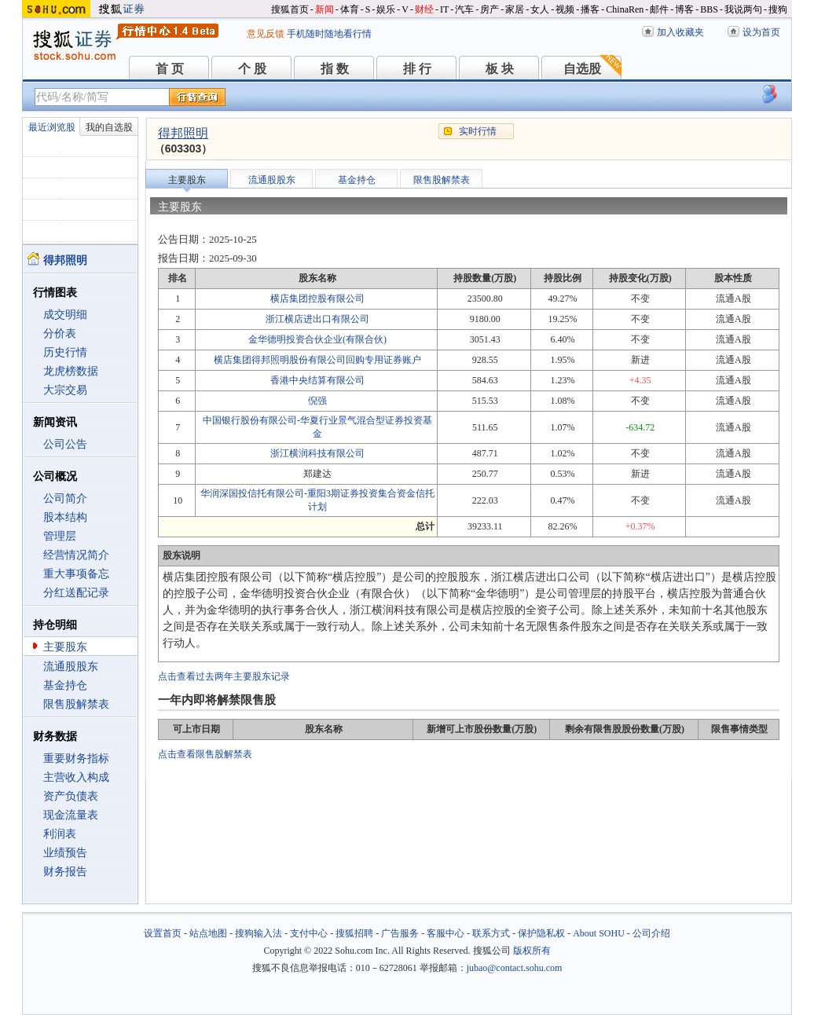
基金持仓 (65, 685)
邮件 (659, 9)
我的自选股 (109, 127)
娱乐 (385, 9)
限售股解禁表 (76, 704)
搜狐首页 (290, 9)
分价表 (59, 333)
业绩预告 (65, 853)
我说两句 (743, 9)
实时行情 (478, 131)
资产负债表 (70, 796)
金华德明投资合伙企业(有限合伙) (317, 339)
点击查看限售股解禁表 (205, 754)
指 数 (335, 68)
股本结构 (65, 517)
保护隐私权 (541, 933)
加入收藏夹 (680, 32)
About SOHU (599, 933)
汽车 (464, 9)
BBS (709, 9)
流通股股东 (70, 666)
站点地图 (208, 933)
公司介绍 (651, 933)
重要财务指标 (76, 758)
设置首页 (163, 933)
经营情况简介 (76, 555)
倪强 (317, 400)
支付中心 (309, 933)
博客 (684, 9)
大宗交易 (65, 390)
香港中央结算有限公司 (317, 380)
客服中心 (445, 933)
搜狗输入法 (258, 933)
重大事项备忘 (76, 574)
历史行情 (65, 352)
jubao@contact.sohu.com (515, 967)
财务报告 (65, 872)
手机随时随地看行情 (329, 33)
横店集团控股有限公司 (317, 298)
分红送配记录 (76, 593)
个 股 (252, 68)
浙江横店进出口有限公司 (317, 318)
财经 (424, 9)
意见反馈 (265, 33)
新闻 (324, 9)
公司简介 (65, 498)
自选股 (582, 68)
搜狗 (777, 9)
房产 (489, 9)
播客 (590, 9)
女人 (539, 9)
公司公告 (65, 444)
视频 (565, 9)
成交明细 (65, 315)
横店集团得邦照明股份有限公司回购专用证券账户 (317, 359)
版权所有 (532, 950)
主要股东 (65, 647)
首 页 (170, 68)
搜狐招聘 (354, 933)
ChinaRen (625, 9)
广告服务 (400, 933)
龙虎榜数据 (70, 371)
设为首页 (761, 32)
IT (444, 9)
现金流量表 (70, 815)
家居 (514, 9)
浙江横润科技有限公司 (317, 453)
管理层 (59, 536)
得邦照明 (183, 133)
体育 (349, 9)
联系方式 (491, 933)
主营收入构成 (76, 777)
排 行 (417, 68)
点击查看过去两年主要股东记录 (224, 676)
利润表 (59, 834)
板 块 (500, 68)
